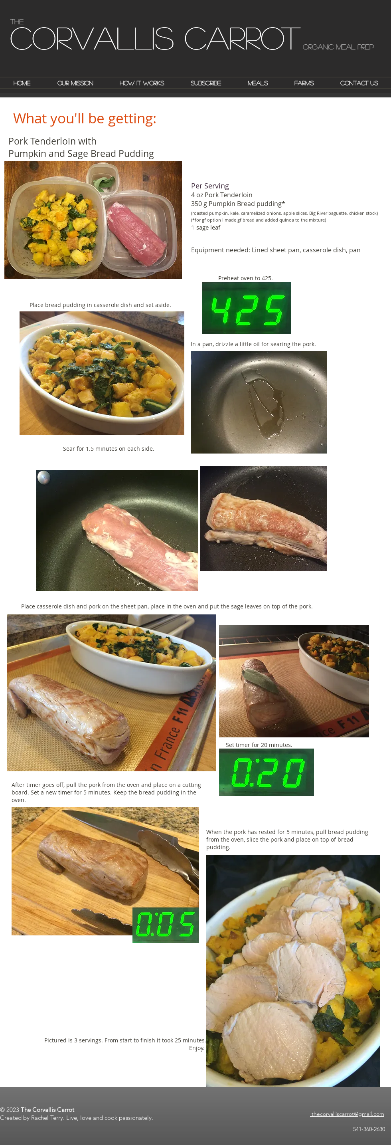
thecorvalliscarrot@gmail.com (347, 1113)
